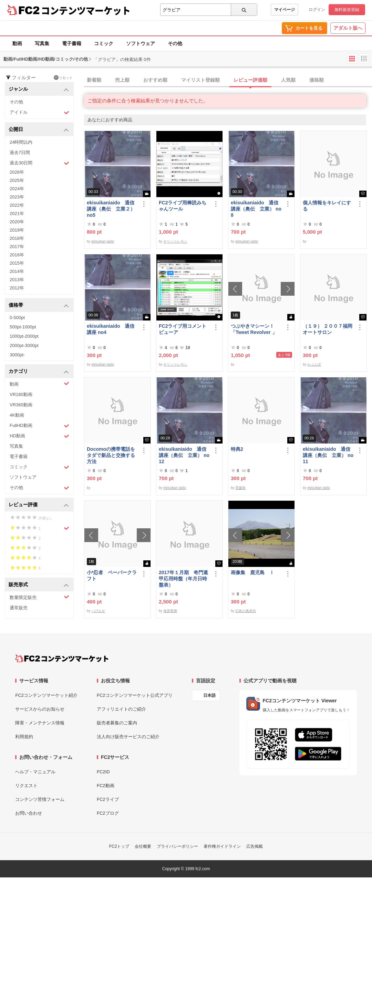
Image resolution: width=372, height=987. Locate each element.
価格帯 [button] (39, 305)
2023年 (17, 197)
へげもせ (98, 611)
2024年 (17, 188)
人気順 (288, 80)
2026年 (17, 172)
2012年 (17, 288)
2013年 (17, 279)
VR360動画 (21, 404)
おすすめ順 (155, 80)
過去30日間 (39, 163)
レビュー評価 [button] (39, 505)
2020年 (17, 221)
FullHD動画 (39, 426)
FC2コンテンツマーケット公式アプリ (135, 695)
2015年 (17, 263)
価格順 (316, 80)
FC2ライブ (108, 799)
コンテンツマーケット (86, 10)
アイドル (39, 112)
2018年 (17, 238)
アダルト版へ (347, 28)
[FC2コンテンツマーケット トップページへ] (61, 658)
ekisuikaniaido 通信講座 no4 (110, 329)
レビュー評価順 (250, 80)
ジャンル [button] (39, 89)
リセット (63, 77)
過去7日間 (20, 152)
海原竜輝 (170, 611)
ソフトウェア (140, 43)
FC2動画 (105, 785)
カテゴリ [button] (39, 371)
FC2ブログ (108, 813)
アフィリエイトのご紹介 (121, 709)
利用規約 (24, 736)
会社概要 (143, 846)
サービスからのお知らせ (39, 709)
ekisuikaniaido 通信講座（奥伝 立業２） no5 (111, 209)
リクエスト (26, 785)
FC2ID (103, 771)
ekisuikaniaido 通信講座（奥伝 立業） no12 (184, 455)
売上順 (122, 80)
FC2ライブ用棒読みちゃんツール (182, 206)
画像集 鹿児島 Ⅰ (252, 572)
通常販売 (19, 607)
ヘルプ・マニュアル (35, 771)
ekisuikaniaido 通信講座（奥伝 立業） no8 (256, 209)
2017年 (17, 246)
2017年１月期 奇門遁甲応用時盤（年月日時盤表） (183, 579)
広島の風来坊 (245, 611)
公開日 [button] (39, 129)
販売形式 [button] (39, 585)
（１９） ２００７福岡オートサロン (327, 329)
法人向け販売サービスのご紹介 (128, 736)
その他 (175, 43)
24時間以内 (21, 142)
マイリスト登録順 (200, 80)
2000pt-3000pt (24, 345)
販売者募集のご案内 (117, 722)
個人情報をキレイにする (327, 206)
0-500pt (17, 317)
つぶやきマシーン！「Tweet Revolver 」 (254, 329)
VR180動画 (21, 394)
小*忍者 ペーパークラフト (112, 575)
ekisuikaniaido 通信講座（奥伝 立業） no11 (328, 455)
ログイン (317, 9)
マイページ (284, 9)
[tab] (228, 80)
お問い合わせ (28, 813)
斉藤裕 (240, 488)
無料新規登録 (346, 9)
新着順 (94, 80)
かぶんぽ (314, 364)
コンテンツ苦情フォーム (39, 799)
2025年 (17, 180)
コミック (103, 43)
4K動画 (17, 415)
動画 (17, 43)
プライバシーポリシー (177, 846)
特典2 (237, 449)
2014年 (17, 271)
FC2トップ (119, 846)
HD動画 (39, 436)
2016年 (17, 254)
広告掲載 (254, 846)
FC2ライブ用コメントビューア (182, 329)
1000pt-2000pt (24, 336)
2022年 (17, 205)
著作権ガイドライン (222, 846)
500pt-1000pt (23, 326)
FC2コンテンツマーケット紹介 (46, 695)
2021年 (17, 213)
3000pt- (17, 354)
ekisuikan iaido (102, 241)
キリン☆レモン (175, 241)
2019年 (17, 230)
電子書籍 (71, 43)
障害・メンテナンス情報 (39, 722)
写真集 (42, 43)
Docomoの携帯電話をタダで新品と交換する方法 (111, 455)
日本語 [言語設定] (209, 695)
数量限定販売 (39, 597)
